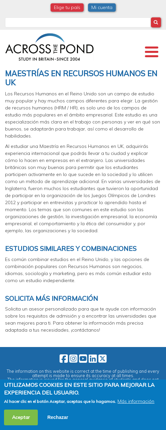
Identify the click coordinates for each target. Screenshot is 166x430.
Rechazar (57, 417)
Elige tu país (67, 7)
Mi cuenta (101, 7)
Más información (135, 401)
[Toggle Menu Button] (151, 52)
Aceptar (21, 417)
